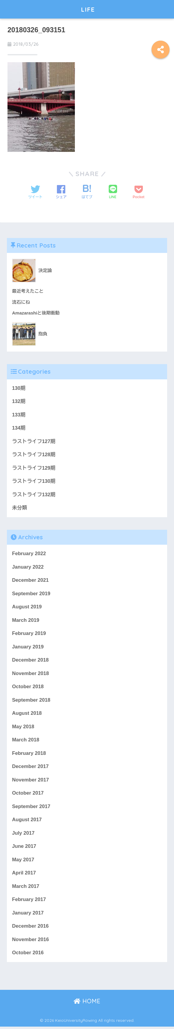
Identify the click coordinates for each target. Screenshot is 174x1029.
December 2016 (30, 929)
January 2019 (28, 648)
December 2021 (30, 581)
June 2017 (24, 848)
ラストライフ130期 (33, 482)
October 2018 (28, 688)
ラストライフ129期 (33, 468)
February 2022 (29, 554)
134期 (18, 428)
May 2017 (23, 862)
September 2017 (31, 808)
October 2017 (28, 795)
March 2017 (25, 888)
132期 (18, 401)
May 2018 (23, 728)
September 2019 (31, 594)
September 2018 (31, 701)
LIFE (87, 9)
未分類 (19, 508)
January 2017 (28, 915)
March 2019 (25, 621)
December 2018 (30, 661)
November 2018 (30, 674)
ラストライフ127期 (33, 442)
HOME (87, 1003)
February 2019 (29, 634)
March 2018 (25, 741)
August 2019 (27, 608)
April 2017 (24, 875)
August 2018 (27, 714)
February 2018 (29, 755)
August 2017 (27, 822)
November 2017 (30, 781)
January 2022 (28, 568)
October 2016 (28, 955)
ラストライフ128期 (33, 455)
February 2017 (29, 902)
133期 (18, 415)
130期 (18, 388)
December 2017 (30, 768)
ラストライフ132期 (33, 495)
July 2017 (23, 835)
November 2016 (30, 942)
